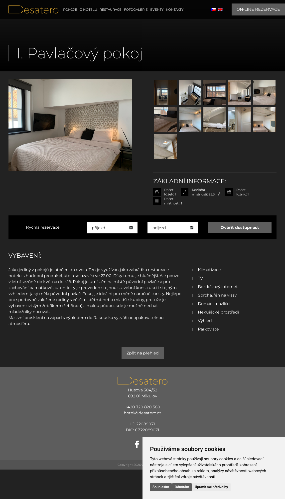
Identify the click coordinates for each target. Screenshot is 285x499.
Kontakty (174, 9)
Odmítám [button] (182, 487)
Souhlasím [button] (160, 487)
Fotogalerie (136, 9)
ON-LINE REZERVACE (258, 9)
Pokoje (70, 9)
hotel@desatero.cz (142, 413)
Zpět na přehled (143, 353)
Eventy (156, 9)
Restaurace (111, 9)
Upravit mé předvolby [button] (211, 487)
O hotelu (88, 9)
